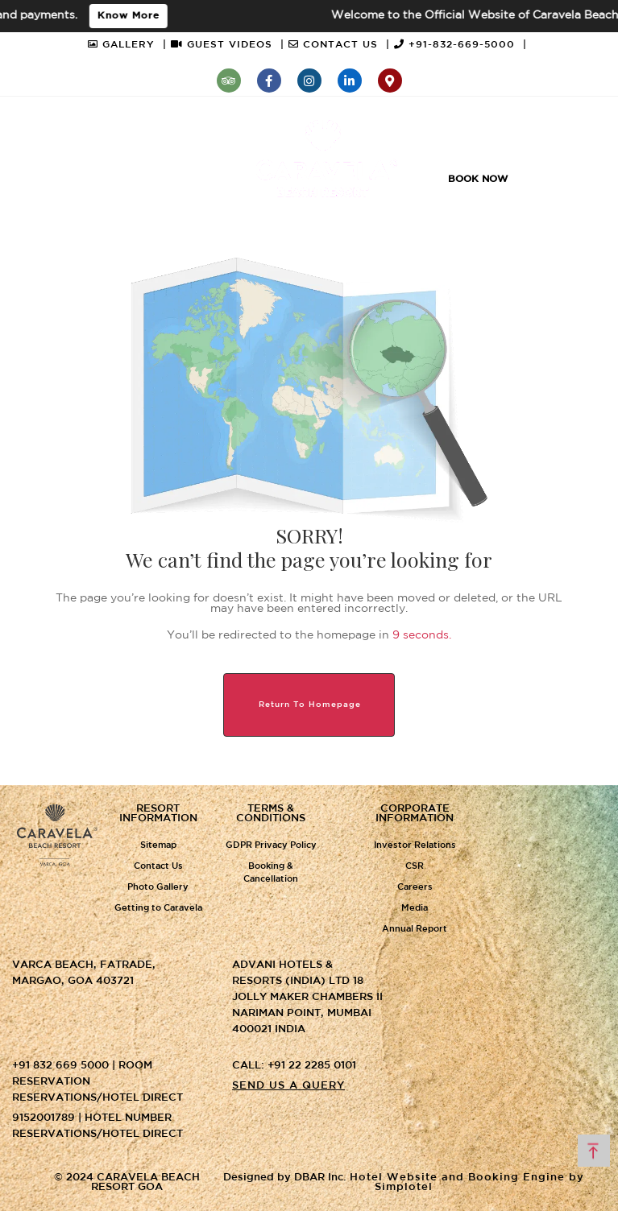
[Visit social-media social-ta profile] (229, 80)
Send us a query (288, 1085)
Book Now (478, 179)
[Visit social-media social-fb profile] (269, 80)
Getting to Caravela (158, 908)
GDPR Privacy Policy (271, 845)
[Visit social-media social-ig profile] (309, 80)
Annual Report (414, 929)
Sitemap (158, 845)
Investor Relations (415, 845)
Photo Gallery (158, 887)
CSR (414, 866)
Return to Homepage (310, 705)
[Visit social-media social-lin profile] (350, 80)
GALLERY (127, 44)
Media (414, 908)
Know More (133, 15)
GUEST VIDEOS (227, 44)
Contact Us (158, 866)
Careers (415, 887)
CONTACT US (339, 44)
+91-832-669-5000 (460, 44)
